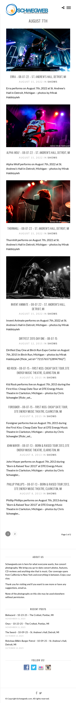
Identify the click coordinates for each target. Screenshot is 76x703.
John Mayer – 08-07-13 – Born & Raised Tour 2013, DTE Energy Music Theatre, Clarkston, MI (38, 447)
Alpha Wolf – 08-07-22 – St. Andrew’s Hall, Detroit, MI (38, 152)
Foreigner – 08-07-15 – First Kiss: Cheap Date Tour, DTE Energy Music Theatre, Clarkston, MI (38, 408)
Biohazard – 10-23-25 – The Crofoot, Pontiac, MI (29, 615)
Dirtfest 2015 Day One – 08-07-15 (38, 338)
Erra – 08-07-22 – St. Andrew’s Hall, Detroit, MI (38, 77)
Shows (52, 81)
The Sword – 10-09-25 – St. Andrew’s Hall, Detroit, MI (32, 632)
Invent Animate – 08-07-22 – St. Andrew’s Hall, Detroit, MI (38, 306)
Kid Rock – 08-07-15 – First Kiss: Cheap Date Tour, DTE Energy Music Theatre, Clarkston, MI (38, 370)
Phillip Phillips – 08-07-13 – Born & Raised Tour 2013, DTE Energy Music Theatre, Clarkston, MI (38, 486)
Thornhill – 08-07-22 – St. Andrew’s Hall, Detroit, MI (38, 228)
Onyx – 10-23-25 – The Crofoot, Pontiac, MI (27, 623)
